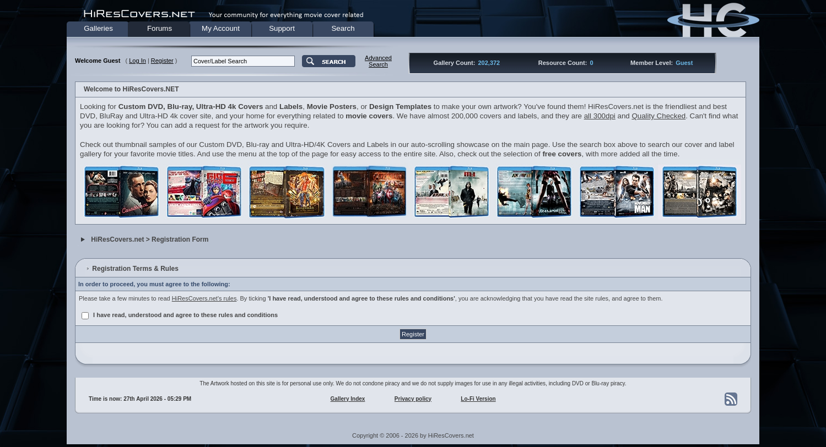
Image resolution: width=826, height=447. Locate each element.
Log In (137, 60)
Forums (159, 28)
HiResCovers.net (117, 239)
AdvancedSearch (378, 61)
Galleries (98, 28)
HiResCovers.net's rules (204, 298)
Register (162, 60)
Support (282, 28)
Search (342, 28)
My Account (221, 28)
